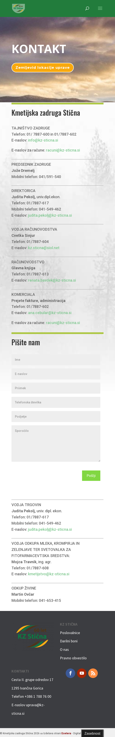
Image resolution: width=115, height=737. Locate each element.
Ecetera (66, 733)
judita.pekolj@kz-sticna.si (50, 215)
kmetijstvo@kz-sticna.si (48, 574)
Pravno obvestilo (73, 658)
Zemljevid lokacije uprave (43, 67)
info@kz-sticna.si (43, 140)
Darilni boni (69, 641)
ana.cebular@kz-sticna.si (49, 312)
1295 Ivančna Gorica (27, 688)
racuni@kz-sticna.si (63, 150)
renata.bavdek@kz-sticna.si (52, 280)
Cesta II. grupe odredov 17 (32, 679)
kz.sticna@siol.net (44, 248)
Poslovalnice (70, 632)
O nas (64, 649)
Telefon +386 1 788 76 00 (31, 696)
